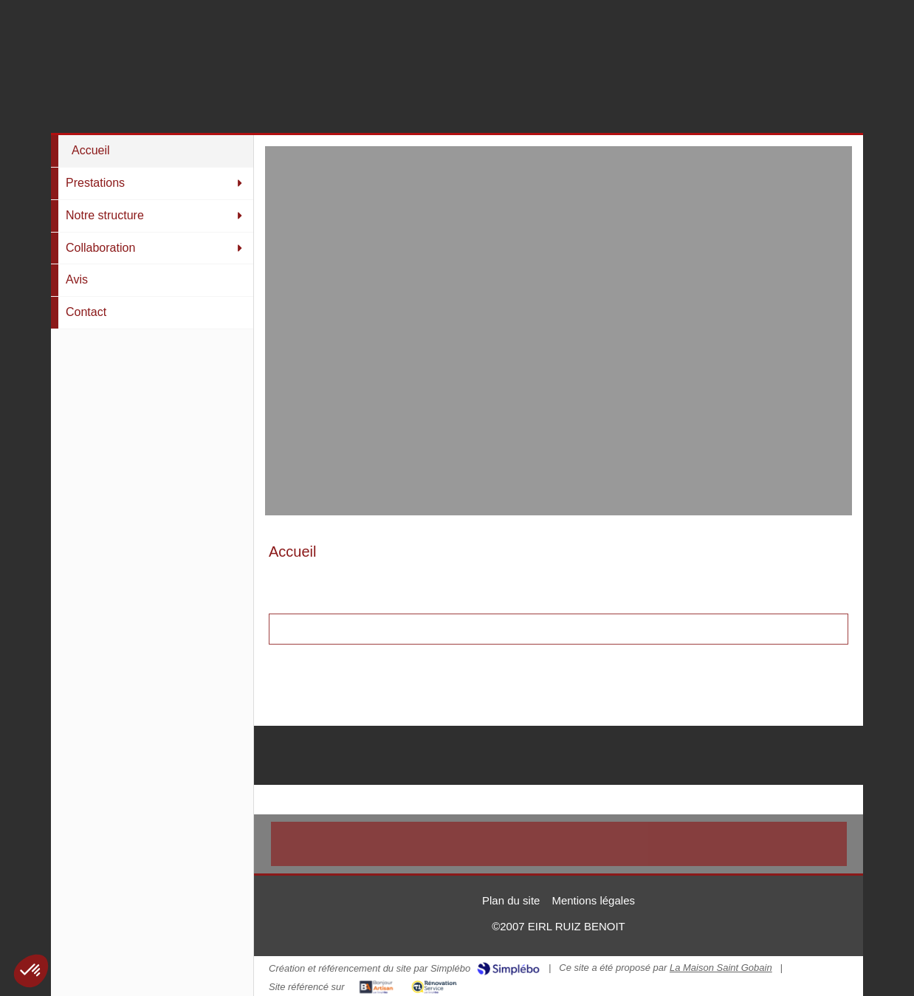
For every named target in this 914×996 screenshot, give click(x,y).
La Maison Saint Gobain (721, 967)
